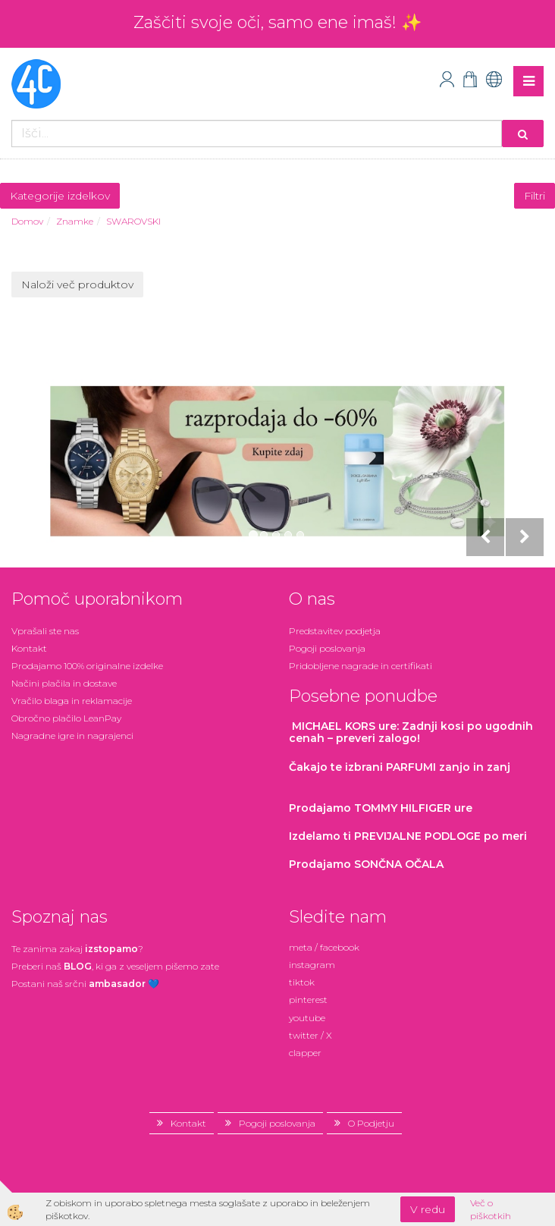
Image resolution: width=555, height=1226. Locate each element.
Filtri (534, 196)
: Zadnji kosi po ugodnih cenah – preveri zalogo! (411, 731)
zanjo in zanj (399, 767)
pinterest (308, 999)
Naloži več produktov (77, 284)
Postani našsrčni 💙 (85, 983)
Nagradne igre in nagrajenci (72, 735)
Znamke (74, 221)
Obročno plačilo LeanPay (66, 718)
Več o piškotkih (490, 1209)
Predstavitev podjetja (335, 631)
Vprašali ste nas (45, 631)
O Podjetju (371, 1123)
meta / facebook (324, 947)
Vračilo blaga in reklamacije (71, 700)
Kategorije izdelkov (60, 196)
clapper (305, 1052)
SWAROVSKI (133, 221)
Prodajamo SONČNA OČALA (368, 864)
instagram (312, 964)
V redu (427, 1209)
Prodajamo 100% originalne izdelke (87, 665)
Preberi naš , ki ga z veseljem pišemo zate (115, 966)
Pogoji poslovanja (327, 648)
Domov (27, 221)
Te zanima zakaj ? (77, 948)
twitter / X (310, 1035)
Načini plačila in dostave (64, 683)
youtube (307, 1017)
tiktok (302, 982)
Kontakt (29, 648)
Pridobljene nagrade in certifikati (360, 665)
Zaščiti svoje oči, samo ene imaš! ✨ (277, 22)
